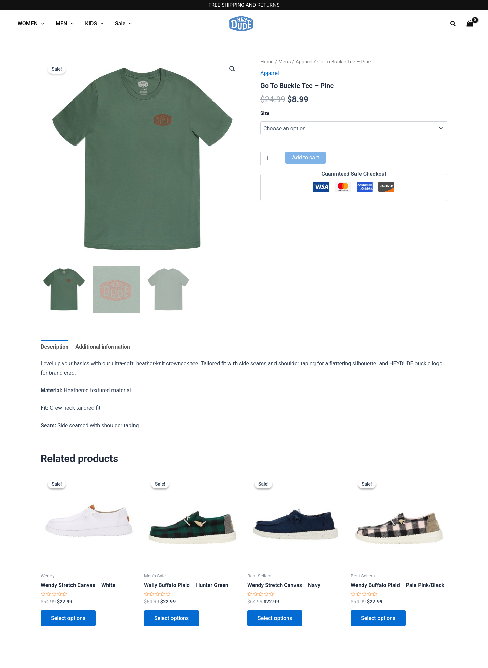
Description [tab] (54, 346)
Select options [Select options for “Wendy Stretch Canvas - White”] (68, 618)
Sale (121, 24)
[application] (40, 24)
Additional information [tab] (102, 346)
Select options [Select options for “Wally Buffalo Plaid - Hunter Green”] (171, 618)
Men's (284, 62)
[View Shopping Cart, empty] (469, 23)
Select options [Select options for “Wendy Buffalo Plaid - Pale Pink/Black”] (378, 618)
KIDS (93, 24)
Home (267, 62)
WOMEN (30, 24)
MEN (64, 24)
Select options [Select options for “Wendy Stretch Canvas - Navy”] (275, 618)
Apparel (304, 62)
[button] (453, 24)
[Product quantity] (270, 158)
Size (264, 113)
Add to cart (305, 157)
